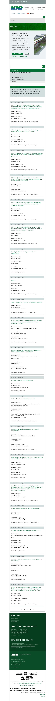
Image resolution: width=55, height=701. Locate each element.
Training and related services (17, 647)
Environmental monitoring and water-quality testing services (24, 644)
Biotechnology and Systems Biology (19, 629)
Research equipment (16, 649)
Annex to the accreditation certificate (36, 681)
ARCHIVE (14, 81)
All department (16, 87)
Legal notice (42, 694)
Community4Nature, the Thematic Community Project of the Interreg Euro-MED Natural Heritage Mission (26, 351)
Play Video (17, 54)
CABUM (13, 280)
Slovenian (23, 13)
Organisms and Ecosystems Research (19, 632)
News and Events (15, 620)
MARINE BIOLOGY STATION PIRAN (19, 3)
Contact (14, 13)
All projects (15, 70)
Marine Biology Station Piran (19, 96)
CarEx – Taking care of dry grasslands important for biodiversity (26, 302)
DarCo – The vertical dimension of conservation (23, 399)
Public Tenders (14, 618)
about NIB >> (17, 667)
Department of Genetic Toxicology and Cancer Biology (26, 91)
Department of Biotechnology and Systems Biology (25, 89)
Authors (43, 696)
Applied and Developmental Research (21, 72)
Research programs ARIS (18, 79)
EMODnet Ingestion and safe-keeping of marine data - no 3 (25, 530)
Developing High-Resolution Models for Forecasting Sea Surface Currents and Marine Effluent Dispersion (27, 458)
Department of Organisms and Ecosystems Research (25, 93)
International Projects (17, 77)
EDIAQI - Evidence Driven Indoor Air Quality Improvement (25, 508)
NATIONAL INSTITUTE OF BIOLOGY (19, 1)
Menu (13, 20)
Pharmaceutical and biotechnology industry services (23, 646)
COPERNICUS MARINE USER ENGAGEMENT (22, 380)
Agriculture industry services (17, 643)
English (32, 13)
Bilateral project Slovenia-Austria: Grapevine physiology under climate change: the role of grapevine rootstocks (26, 130)
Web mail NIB (14, 621)
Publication (23, 56)
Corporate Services (15, 635)
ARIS (13, 75)
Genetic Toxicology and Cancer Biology (20, 630)
